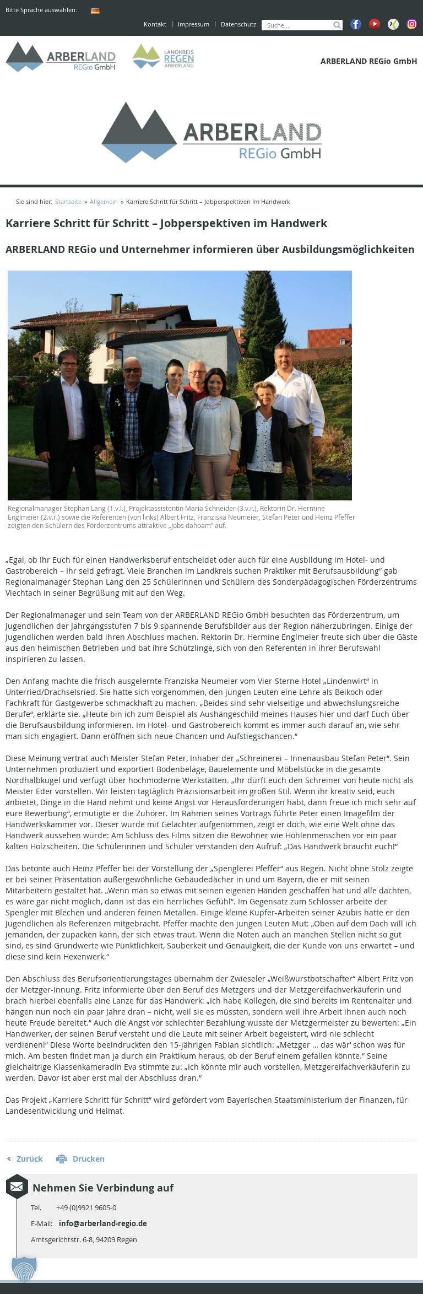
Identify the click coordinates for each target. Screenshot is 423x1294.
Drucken (89, 1158)
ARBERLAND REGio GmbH (61, 56)
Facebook (355, 24)
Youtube (374, 24)
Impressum (193, 24)
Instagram (411, 24)
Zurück (30, 1158)
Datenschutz (238, 24)
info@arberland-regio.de (103, 1223)
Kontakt (155, 24)
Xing (393, 24)
